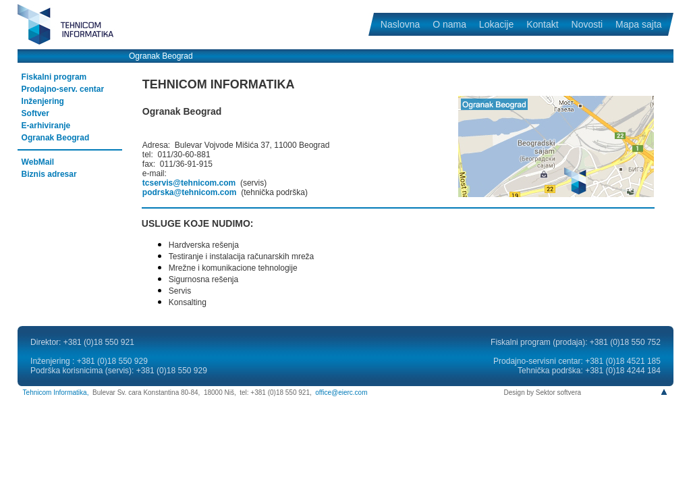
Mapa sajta (638, 24)
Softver (35, 113)
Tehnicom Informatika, (56, 392)
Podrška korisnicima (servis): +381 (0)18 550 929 (118, 370)
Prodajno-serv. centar (63, 89)
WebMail (38, 162)
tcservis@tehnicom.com (189, 183)
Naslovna (400, 24)
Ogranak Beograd (56, 137)
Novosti (587, 24)
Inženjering (43, 101)
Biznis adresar (49, 174)
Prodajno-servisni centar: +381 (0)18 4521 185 (577, 361)
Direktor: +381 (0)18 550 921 (82, 342)
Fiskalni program (54, 77)
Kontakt (542, 24)
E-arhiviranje (46, 125)
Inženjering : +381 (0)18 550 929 (89, 361)
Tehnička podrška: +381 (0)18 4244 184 (589, 370)
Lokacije (496, 24)
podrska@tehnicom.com (189, 192)
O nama (449, 24)
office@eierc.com (341, 392)
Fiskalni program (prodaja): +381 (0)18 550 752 (576, 342)
